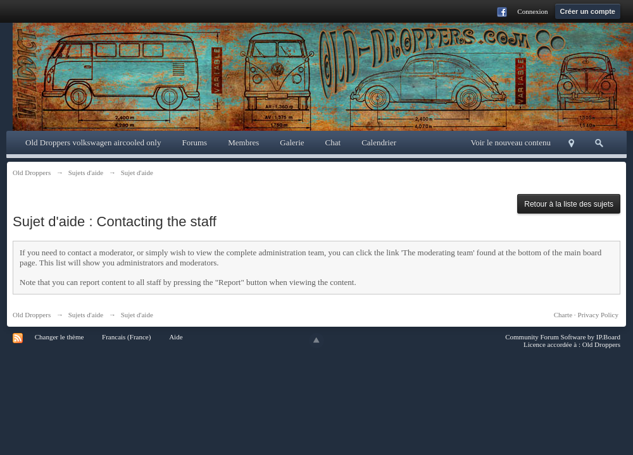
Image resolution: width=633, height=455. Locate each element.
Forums (194, 142)
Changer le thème (59, 337)
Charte (563, 314)
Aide (175, 337)
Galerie (292, 142)
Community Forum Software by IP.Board (562, 337)
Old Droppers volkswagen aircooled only (93, 142)
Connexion (532, 11)
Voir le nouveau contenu (511, 142)
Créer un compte (587, 11)
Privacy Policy (598, 314)
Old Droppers (32, 314)
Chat (333, 142)
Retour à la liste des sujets (568, 204)
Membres (243, 142)
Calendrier (378, 142)
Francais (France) (126, 337)
